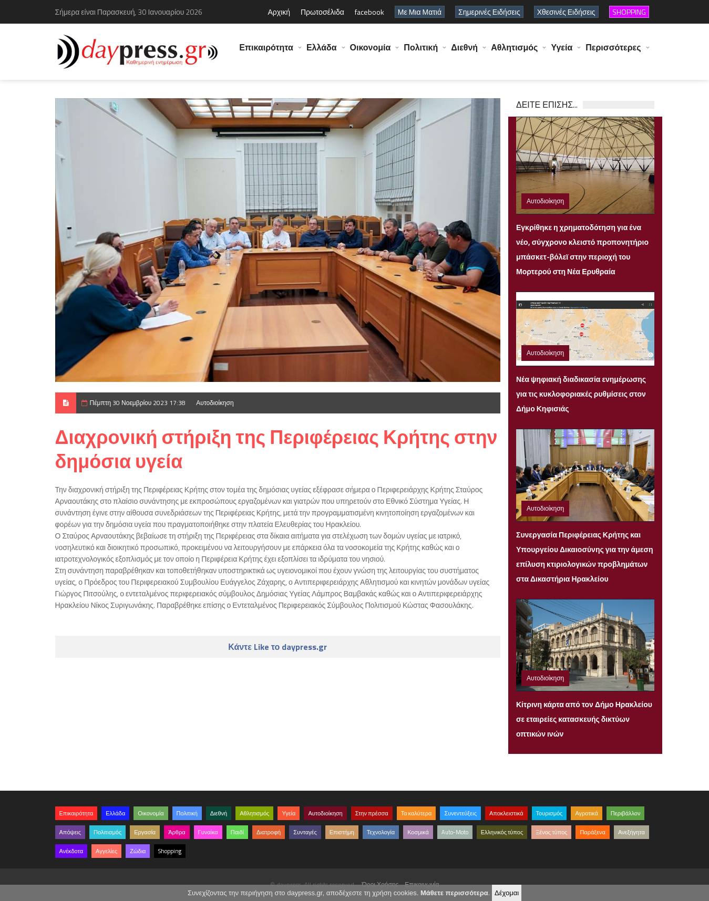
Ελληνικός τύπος (502, 832)
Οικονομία (370, 52)
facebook (369, 11)
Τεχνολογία (381, 832)
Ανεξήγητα (631, 832)
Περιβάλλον (626, 813)
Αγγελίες (106, 851)
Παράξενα (592, 832)
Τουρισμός (549, 813)
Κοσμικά (418, 832)
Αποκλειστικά (506, 813)
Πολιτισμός (107, 832)
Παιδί (237, 832)
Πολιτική (421, 52)
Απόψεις (70, 832)
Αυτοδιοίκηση (214, 403)
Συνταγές (305, 832)
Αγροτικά (586, 813)
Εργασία (145, 832)
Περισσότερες (613, 52)
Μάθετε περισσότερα (454, 893)
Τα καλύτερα (416, 813)
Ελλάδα (321, 52)
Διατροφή (268, 832)
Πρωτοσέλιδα (322, 11)
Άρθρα (176, 832)
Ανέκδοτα (71, 851)
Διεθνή (464, 52)
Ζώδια (138, 851)
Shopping (169, 851)
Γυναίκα (208, 832)
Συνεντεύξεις (460, 813)
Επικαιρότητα (266, 52)
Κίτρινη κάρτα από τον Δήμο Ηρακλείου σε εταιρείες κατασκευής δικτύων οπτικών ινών (584, 719)
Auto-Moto (454, 832)
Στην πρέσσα (371, 813)
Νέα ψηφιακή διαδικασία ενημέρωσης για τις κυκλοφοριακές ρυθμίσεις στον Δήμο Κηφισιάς (581, 394)
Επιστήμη (342, 832)
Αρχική (279, 11)
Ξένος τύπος (551, 832)
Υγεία (561, 52)
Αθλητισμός (514, 52)
